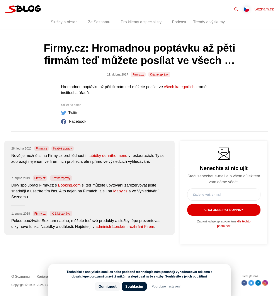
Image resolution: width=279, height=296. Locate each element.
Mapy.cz (120, 191)
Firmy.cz (138, 74)
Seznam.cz (264, 9)
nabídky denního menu (107, 155)
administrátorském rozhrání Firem (124, 226)
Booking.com (69, 185)
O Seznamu (20, 276)
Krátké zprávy (159, 74)
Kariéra (42, 276)
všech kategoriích (179, 87)
